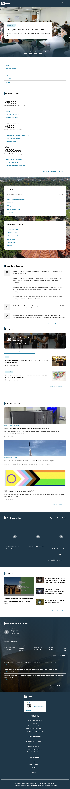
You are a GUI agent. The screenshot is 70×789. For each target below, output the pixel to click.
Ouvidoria (34, 723)
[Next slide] (64, 554)
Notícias (34, 770)
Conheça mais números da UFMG (53, 171)
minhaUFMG (35, 72)
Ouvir (6, 665)
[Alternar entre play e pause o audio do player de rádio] (6, 632)
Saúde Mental (12, 239)
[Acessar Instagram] (57, 518)
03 (36, 51)
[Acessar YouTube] (62, 518)
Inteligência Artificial (14, 232)
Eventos (34, 772)
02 (30, 51)
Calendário (35, 79)
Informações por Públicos (34, 731)
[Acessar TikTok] (60, 518)
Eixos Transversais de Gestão (34, 728)
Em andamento (19, 352)
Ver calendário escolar (57, 324)
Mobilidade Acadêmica (33, 752)
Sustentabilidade (13, 242)
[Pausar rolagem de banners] (45, 52)
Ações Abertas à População (34, 741)
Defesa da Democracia (14, 229)
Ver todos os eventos (57, 387)
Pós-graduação (12, 206)
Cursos (35, 65)
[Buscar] (60, 194)
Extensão (11, 212)
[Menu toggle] (67, 3)
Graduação (11, 202)
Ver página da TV (58, 611)
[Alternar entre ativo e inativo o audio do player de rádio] (11, 636)
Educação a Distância (14, 209)
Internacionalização (14, 236)
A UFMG (33, 762)
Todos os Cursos (34, 744)
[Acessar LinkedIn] (65, 518)
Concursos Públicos (33, 746)
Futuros (50, 352)
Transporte (35, 75)
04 (41, 51)
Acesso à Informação (34, 720)
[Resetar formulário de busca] (62, 194)
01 (25, 51)
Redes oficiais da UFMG (56, 560)
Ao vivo (13, 628)
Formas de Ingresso (35, 68)
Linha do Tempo (33, 764)
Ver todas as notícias (57, 504)
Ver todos (11, 245)
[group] (14, 537)
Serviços (35, 82)
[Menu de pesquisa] (62, 3)
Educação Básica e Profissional (17, 199)
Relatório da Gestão (34, 726)
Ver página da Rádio (57, 686)
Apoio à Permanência (34, 749)
